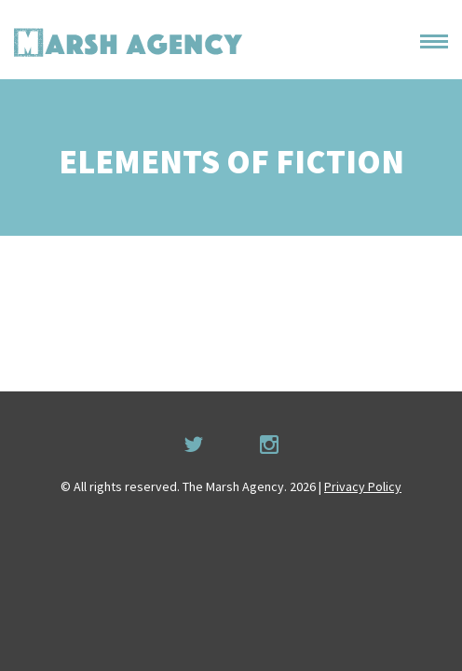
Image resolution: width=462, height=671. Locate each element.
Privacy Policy (362, 486)
